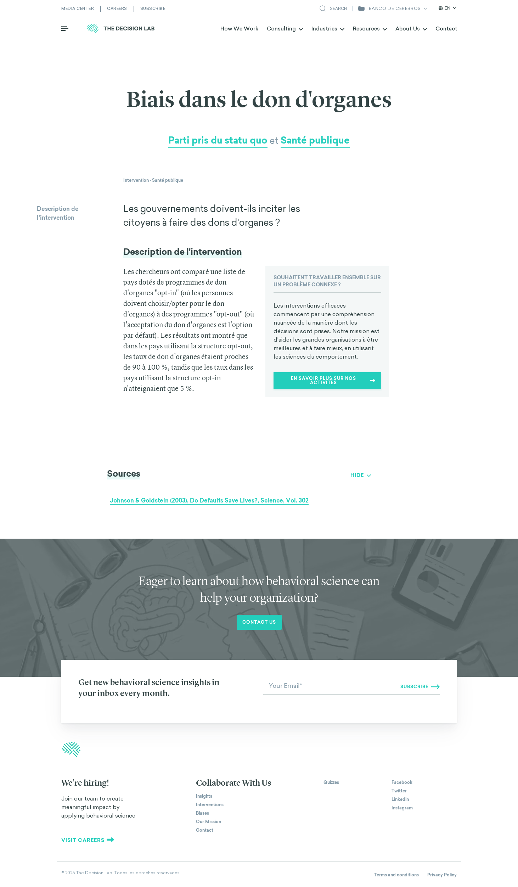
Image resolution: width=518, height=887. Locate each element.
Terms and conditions (396, 875)
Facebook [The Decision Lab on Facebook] (402, 782)
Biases (202, 813)
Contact (446, 28)
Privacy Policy (442, 875)
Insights (204, 796)
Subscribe (152, 8)
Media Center (77, 8)
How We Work (239, 28)
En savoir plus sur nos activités (333, 380)
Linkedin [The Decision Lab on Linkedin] (400, 799)
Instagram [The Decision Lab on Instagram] (402, 808)
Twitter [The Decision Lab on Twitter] (399, 791)
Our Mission (208, 822)
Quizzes (331, 782)
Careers (117, 8)
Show (358, 475)
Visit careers (87, 840)
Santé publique (315, 140)
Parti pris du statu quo (218, 140)
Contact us (259, 622)
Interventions (210, 805)
